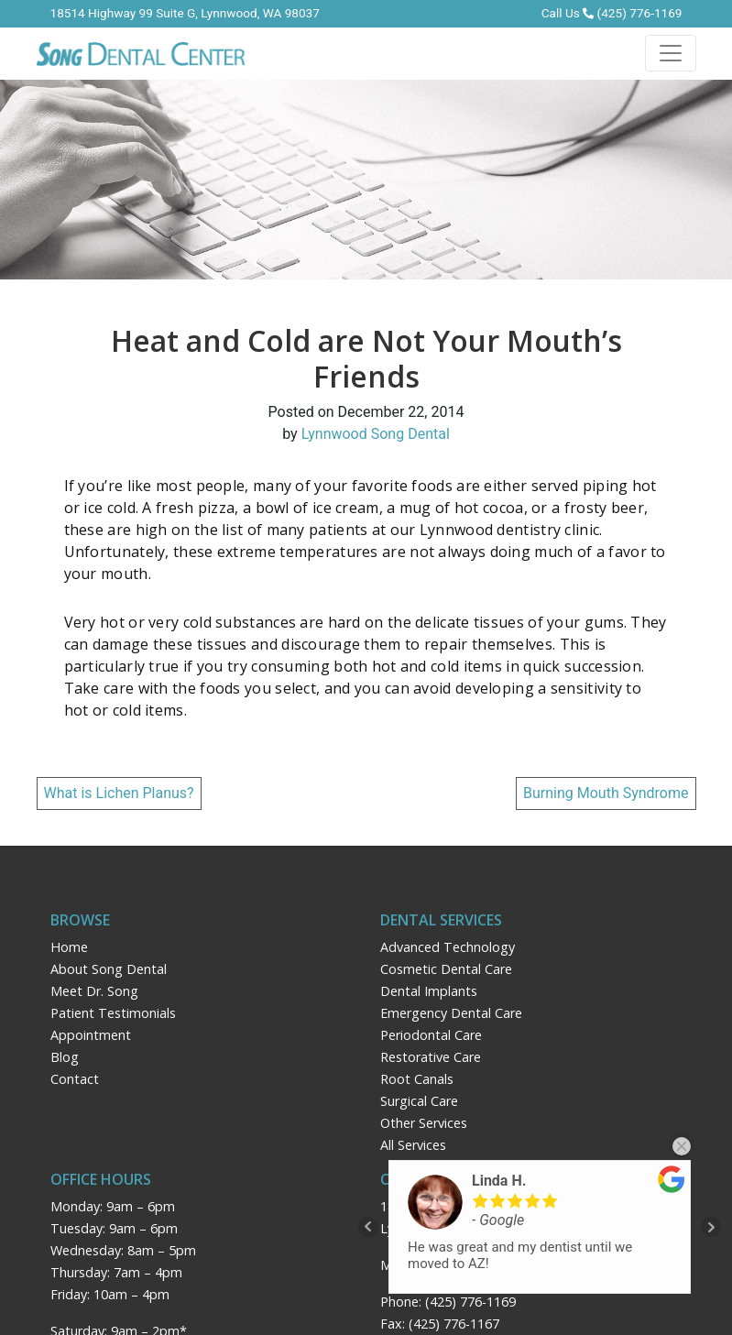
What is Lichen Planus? (119, 793)
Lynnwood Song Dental (375, 434)
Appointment (90, 1035)
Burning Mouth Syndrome (606, 793)
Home (69, 947)
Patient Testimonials (113, 1013)
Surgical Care (419, 1101)
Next (711, 1227)
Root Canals (416, 1079)
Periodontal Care (431, 1035)
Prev (368, 1227)
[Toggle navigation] (670, 53)
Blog (64, 1057)
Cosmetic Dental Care (446, 969)
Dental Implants (428, 991)
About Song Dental (108, 969)
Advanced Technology (447, 947)
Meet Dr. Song (94, 991)
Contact (74, 1079)
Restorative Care (430, 1057)
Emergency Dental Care (451, 1013)
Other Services (423, 1123)
